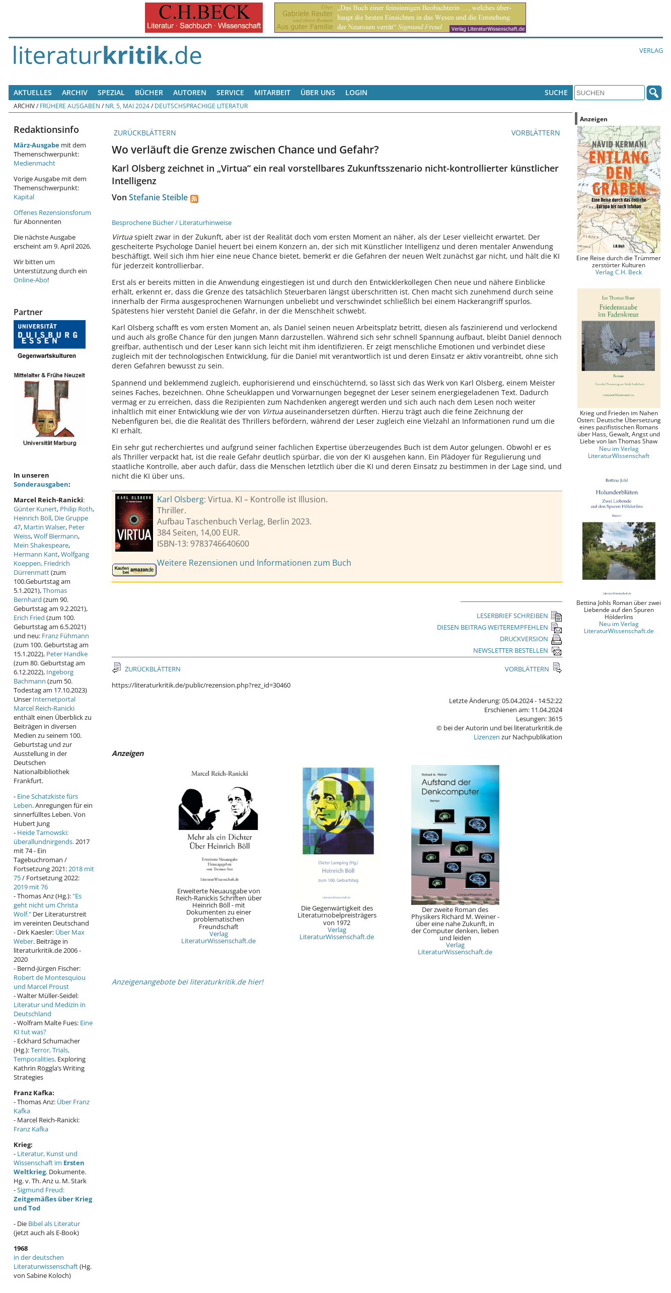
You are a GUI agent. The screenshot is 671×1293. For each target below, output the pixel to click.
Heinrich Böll (32, 517)
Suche (556, 92)
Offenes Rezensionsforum (52, 212)
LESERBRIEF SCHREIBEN (519, 615)
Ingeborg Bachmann (43, 676)
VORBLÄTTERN (536, 132)
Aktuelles (33, 92)
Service (230, 92)
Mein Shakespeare (41, 545)
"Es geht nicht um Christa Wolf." (48, 905)
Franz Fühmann (65, 635)
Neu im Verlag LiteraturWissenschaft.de (619, 627)
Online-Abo (30, 279)
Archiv (75, 92)
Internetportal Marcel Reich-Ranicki (45, 704)
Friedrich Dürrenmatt (42, 568)
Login (356, 92)
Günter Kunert (35, 508)
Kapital (24, 196)
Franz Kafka (31, 1128)
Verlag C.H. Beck (618, 272)
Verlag (651, 50)
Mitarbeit (272, 92)
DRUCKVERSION (531, 638)
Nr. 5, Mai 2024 (127, 106)
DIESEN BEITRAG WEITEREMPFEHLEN (499, 627)
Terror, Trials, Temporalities (41, 1054)
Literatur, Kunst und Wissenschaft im (49, 1162)
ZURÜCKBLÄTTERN (144, 132)
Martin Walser (44, 526)
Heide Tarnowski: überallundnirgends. (44, 837)
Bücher (149, 92)
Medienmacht (34, 163)
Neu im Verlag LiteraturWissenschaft (618, 452)
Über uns (318, 92)
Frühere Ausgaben (70, 106)
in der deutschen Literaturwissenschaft (46, 1262)
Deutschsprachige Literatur (201, 106)
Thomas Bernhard (40, 595)
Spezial (111, 92)
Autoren (189, 92)
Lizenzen (487, 736)
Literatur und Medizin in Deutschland (50, 1009)
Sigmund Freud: (53, 1198)
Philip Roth (76, 508)
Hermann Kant (36, 554)
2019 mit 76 (31, 886)
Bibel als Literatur (54, 1223)
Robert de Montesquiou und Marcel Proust (50, 982)
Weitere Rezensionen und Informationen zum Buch (254, 562)
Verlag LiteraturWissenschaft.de (218, 937)
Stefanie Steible (158, 197)
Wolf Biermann (56, 536)
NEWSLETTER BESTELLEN (517, 650)
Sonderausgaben (41, 484)
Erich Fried (29, 617)
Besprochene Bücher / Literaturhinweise (172, 222)
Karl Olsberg (180, 499)
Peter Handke (67, 653)
